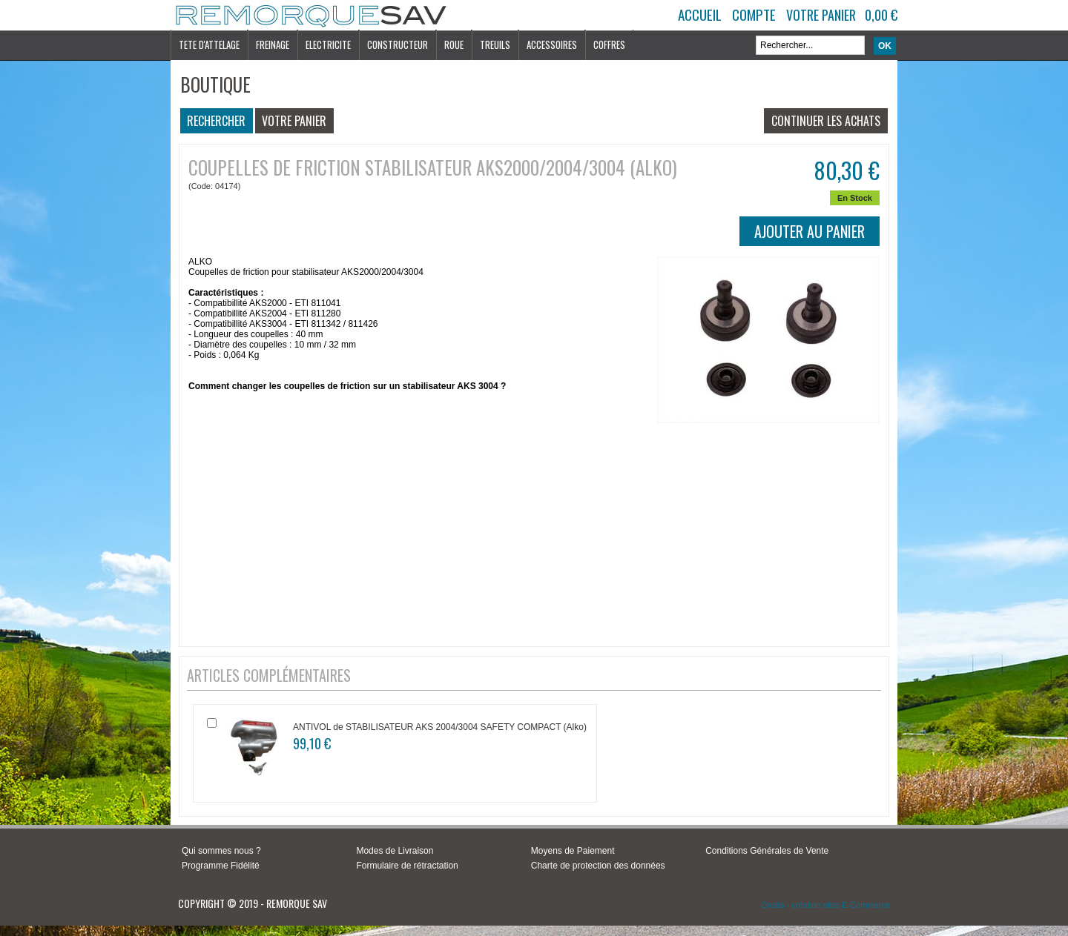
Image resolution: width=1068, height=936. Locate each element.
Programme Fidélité (221, 865)
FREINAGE (272, 44)
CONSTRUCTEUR (397, 44)
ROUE (454, 44)
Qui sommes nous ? (221, 851)
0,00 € (881, 14)
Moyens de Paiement (573, 851)
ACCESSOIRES (552, 44)
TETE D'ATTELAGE (209, 44)
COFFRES (609, 44)
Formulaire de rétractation (407, 865)
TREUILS (495, 44)
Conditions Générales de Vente (766, 851)
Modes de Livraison (394, 851)
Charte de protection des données (598, 865)
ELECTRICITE (328, 44)
